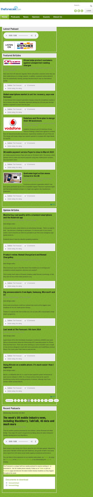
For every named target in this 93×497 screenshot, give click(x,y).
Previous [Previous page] (9, 400)
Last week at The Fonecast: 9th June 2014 (22, 329)
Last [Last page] (56, 400)
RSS (53, 204)
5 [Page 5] (28, 400)
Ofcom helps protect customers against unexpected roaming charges (38, 63)
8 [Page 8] (38, 400)
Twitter (42, 468)
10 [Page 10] (46, 400)
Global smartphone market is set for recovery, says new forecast (28, 95)
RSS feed (9, 459)
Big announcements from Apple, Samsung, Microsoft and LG (29, 293)
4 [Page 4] (25, 400)
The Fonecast (17, 85)
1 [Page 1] (15, 400)
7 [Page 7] (35, 400)
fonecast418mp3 (14, 483)
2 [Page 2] (18, 400)
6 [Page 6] (32, 400)
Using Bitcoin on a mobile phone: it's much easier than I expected (28, 366)
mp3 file (48, 459)
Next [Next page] (50, 400)
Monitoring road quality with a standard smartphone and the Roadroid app (27, 216)
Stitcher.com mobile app (24, 459)
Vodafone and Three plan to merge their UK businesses (39, 119)
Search (91, 5)
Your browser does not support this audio (20, 35)
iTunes (46, 457)
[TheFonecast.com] (11, 8)
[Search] (82, 5)
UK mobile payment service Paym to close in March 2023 (28, 152)
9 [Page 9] (42, 400)
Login (89, 11)
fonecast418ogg (14, 485)
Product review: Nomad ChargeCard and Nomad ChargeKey (24, 256)
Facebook (6, 471)
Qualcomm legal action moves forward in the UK (37, 174)
